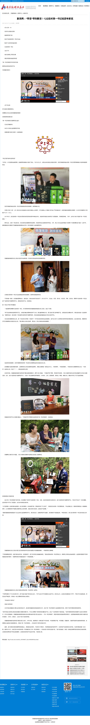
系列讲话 (23, 689)
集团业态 (81, 6)
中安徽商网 (54, 693)
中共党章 (23, 687)
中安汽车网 (54, 691)
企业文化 (69, 6)
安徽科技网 (54, 702)
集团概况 (45, 6)
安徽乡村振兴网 (55, 706)
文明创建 (75, 6)
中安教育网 (54, 689)
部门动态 (12, 693)
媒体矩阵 (2, 693)
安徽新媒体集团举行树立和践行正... (77, 670)
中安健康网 (54, 695)
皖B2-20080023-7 (47, 720)
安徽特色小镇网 (55, 697)
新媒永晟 (43, 687)
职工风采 (33, 689)
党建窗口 (57, 6)
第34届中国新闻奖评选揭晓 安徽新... (78, 666)
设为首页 (88, 1)
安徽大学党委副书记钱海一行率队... (77, 668)
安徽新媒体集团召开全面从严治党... (77, 672)
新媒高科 (43, 691)
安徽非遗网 (54, 700)
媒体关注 (25, 13)
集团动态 (12, 687)
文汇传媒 (43, 689)
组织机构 (2, 689)
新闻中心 (51, 6)
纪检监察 (63, 6)
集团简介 (2, 687)
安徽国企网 (54, 704)
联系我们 (86, 6)
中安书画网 (54, 687)
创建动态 (33, 687)
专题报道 (23, 691)
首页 (39, 6)
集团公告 (12, 689)
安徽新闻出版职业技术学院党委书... (77, 673)
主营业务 (2, 691)
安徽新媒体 (13, 13)
